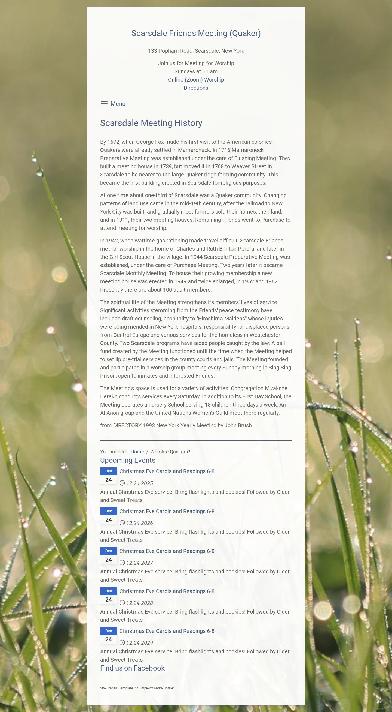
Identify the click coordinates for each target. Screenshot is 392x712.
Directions (196, 88)
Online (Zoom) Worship (196, 79)
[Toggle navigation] (104, 103)
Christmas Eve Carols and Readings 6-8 (167, 471)
